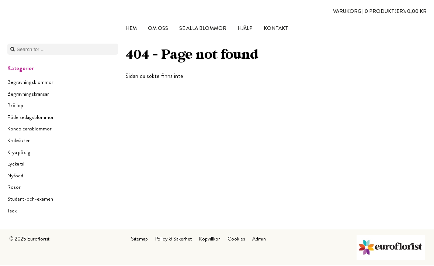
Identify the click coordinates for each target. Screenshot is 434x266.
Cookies (236, 238)
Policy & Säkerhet (173, 238)
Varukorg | (380, 11)
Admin (259, 238)
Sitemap (139, 238)
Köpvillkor (209, 238)
